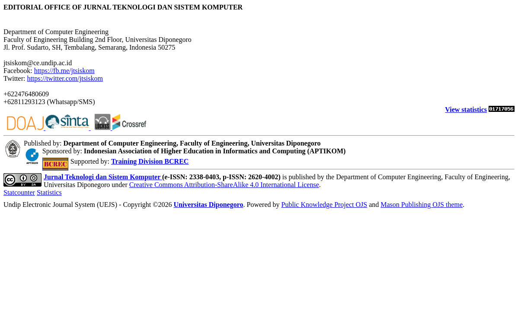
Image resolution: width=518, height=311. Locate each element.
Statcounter (19, 192)
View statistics (466, 109)
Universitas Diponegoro (208, 204)
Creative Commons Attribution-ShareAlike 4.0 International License (224, 184)
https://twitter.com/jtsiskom (65, 78)
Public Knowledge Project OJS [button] (324, 204)
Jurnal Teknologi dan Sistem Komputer (103, 177)
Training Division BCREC (150, 161)
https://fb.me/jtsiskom (64, 70)
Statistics (49, 192)
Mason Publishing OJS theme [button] (422, 204)
